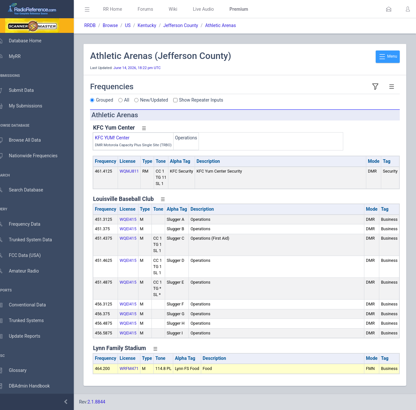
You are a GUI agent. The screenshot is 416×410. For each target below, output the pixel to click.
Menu (387, 57)
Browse (119, 25)
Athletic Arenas (229, 25)
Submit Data (21, 90)
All (136, 100)
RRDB (99, 25)
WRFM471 (138, 368)
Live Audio (212, 9)
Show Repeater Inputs (210, 100)
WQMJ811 (138, 171)
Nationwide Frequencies (33, 156)
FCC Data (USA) (25, 255)
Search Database (26, 190)
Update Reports (25, 336)
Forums (154, 9)
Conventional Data (27, 305)
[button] (389, 9)
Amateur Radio (24, 271)
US (137, 25)
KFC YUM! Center (121, 137)
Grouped (114, 100)
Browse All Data (25, 140)
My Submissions (26, 106)
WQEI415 (137, 219)
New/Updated (163, 100)
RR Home (121, 9)
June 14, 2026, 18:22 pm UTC (146, 68)
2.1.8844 (106, 401)
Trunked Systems (26, 321)
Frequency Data (25, 224)
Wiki (182, 9)
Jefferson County (190, 25)
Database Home (25, 41)
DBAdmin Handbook (29, 386)
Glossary (18, 371)
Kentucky (156, 25)
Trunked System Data (30, 240)
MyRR (15, 56)
